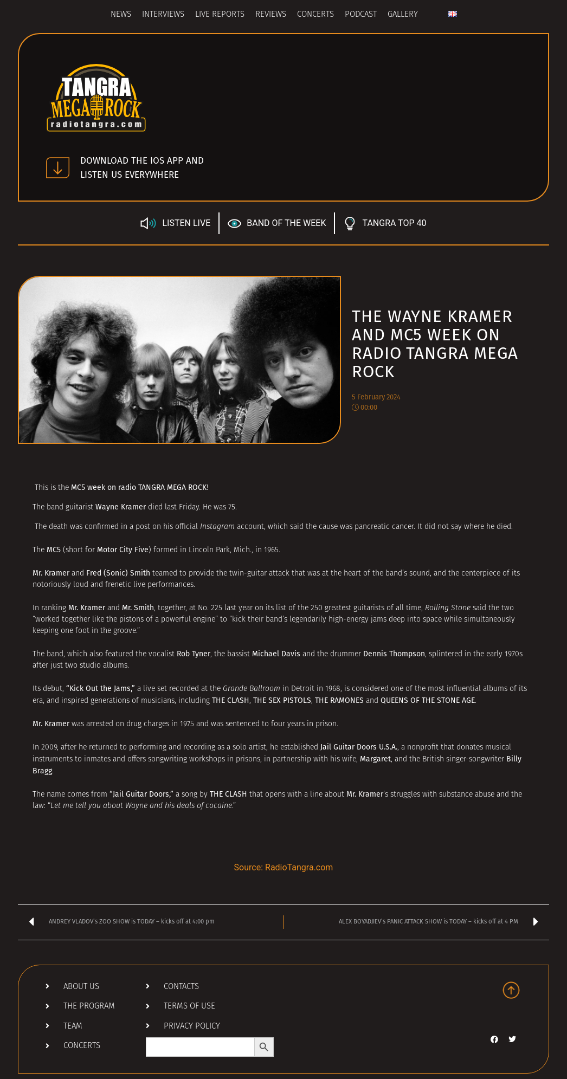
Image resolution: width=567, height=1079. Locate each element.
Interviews (163, 15)
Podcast (361, 15)
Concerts (315, 15)
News (121, 15)
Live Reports (219, 15)
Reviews (270, 15)
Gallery (403, 15)
